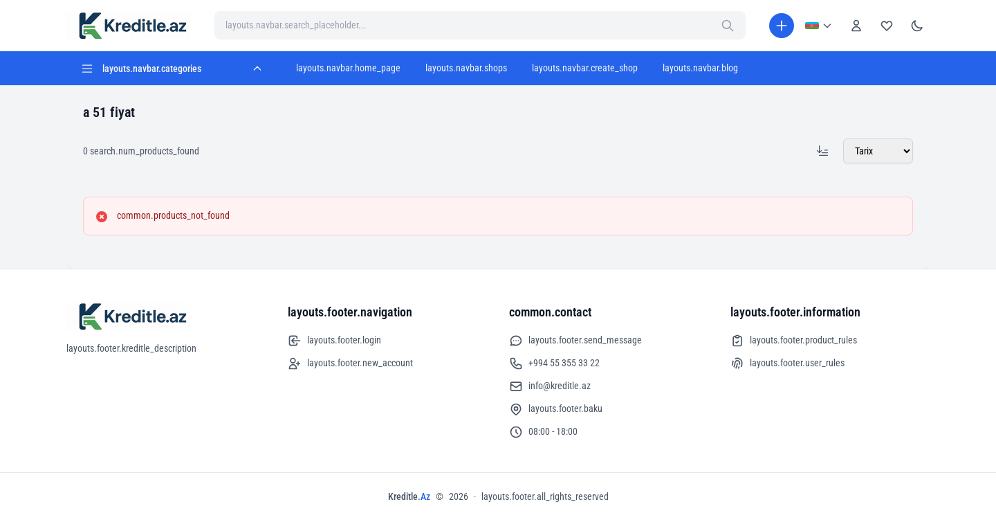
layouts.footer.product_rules (793, 341)
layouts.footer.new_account (350, 363)
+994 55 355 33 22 (554, 363)
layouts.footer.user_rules (787, 363)
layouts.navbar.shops (466, 67)
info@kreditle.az (550, 386)
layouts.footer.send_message (575, 341)
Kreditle (409, 496)
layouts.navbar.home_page (348, 67)
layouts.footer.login (334, 341)
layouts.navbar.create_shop (585, 67)
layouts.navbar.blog (700, 67)
